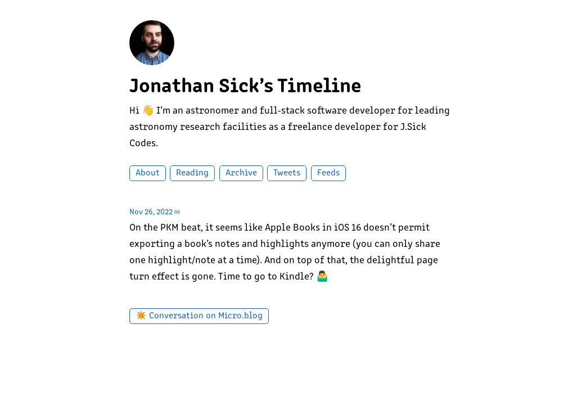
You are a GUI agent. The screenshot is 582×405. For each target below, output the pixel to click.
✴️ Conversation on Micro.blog (199, 316)
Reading (192, 173)
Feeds (328, 173)
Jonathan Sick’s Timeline (245, 87)
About (148, 173)
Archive (241, 173)
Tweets (286, 173)
